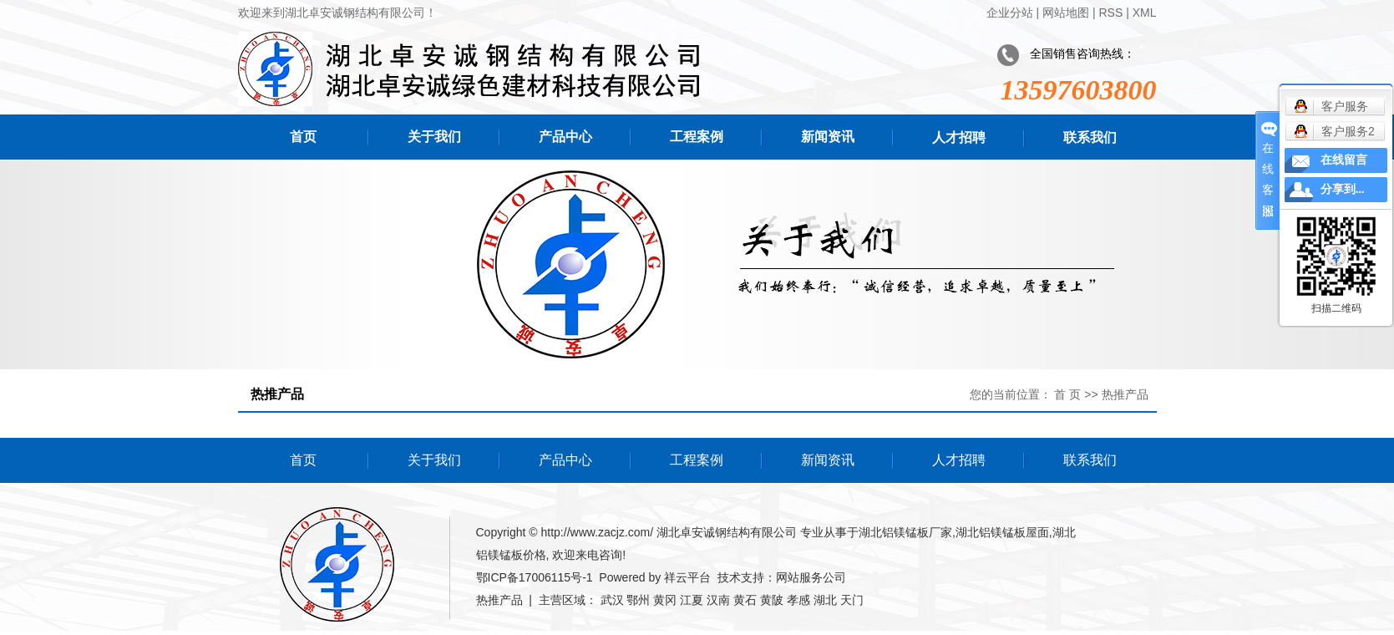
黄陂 (771, 600)
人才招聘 (959, 137)
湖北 (825, 600)
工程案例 (696, 137)
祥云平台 (687, 577)
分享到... (1342, 189)
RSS (1110, 12)
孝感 (798, 600)
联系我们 (1090, 137)
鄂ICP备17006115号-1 (534, 577)
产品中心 (565, 137)
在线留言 (1343, 160)
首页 (303, 137)
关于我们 (434, 137)
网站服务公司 (811, 577)
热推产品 (499, 600)
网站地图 (1065, 12)
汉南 (718, 600)
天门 (852, 600)
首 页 (1067, 394)
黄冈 (665, 600)
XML (1145, 12)
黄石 (745, 600)
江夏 (691, 600)
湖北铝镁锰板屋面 (1002, 532)
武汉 (612, 600)
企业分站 (1009, 12)
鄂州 (638, 600)
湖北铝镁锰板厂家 (905, 532)
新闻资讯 (827, 137)
